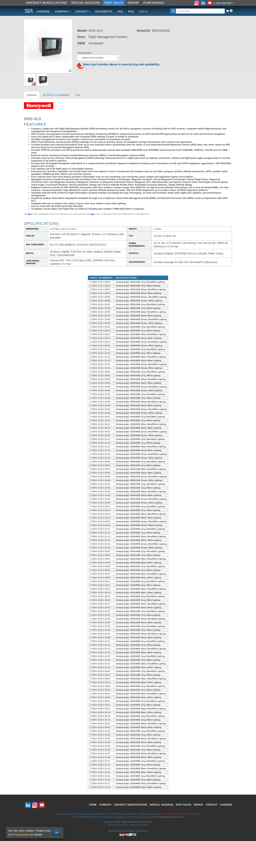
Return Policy (129, 825)
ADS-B (143, 11)
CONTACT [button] (82, 11)
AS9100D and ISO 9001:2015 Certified (132, 817)
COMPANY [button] (62, 11)
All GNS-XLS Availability (56, 95)
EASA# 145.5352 (104, 817)
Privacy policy (21, 834)
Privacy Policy (114, 825)
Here (29, 214)
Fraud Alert (142, 825)
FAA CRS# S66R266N (82, 817)
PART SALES (114, 3)
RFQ (131, 11)
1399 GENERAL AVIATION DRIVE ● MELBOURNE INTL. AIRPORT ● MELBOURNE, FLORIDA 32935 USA (107, 814)
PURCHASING (153, 3)
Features (32, 95)
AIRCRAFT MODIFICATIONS (46, 3)
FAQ (120, 11)
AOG (156, 11)
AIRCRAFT (130, 804)
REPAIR (133, 3)
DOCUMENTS (103, 11)
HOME (93, 804)
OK (56, 832)
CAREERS (43, 11)
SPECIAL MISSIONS (85, 3)
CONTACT (211, 804)
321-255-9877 (171, 814)
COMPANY (105, 804)
